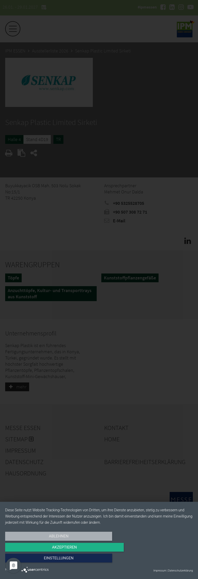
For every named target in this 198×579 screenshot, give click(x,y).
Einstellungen (164, 560)
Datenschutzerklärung (180, 570)
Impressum (159, 570)
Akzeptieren (99, 560)
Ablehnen (33, 560)
